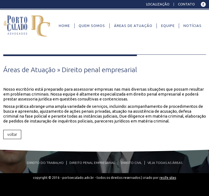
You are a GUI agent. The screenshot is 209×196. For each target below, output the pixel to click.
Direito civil (131, 162)
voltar (12, 134)
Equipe (168, 25)
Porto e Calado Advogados (27, 25)
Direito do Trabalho (45, 162)
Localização (158, 4)
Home (64, 25)
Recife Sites (167, 177)
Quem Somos (92, 25)
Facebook (203, 4)
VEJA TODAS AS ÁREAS (164, 162)
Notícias (192, 25)
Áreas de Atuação (133, 25)
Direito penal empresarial (92, 162)
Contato (186, 4)
